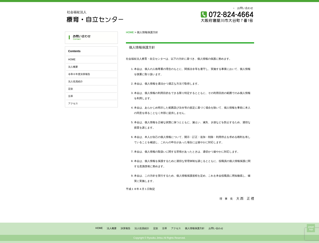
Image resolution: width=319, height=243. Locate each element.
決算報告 (125, 228)
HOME (71, 59)
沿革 (70, 96)
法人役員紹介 (75, 81)
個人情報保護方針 (194, 228)
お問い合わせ (245, 8)
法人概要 (73, 66)
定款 (70, 88)
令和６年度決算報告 (79, 74)
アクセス (73, 103)
